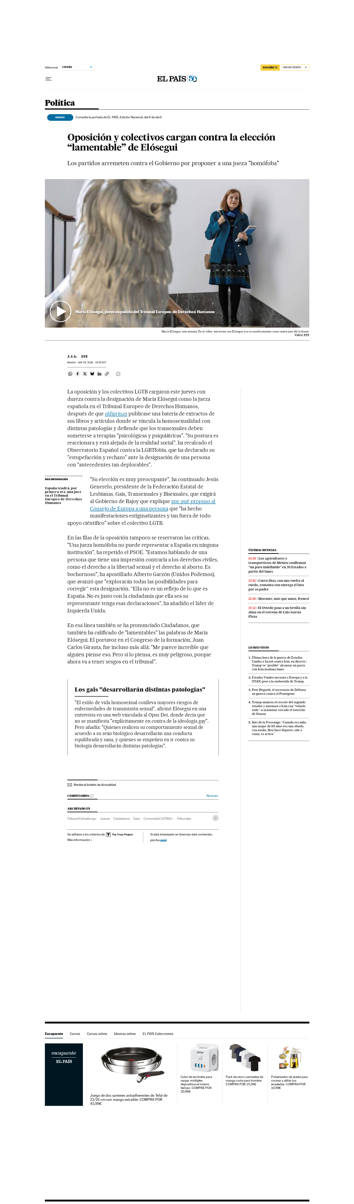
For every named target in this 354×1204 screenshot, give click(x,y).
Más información (79, 840)
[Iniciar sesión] (295, 68)
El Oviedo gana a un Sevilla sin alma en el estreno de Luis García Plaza (277, 612)
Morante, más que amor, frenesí (283, 599)
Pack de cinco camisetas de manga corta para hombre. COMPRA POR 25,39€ (244, 1080)
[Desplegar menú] (48, 79)
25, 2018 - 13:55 (92, 362)
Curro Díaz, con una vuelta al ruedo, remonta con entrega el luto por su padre (276, 585)
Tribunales (184, 818)
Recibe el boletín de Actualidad (95, 785)
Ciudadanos (121, 818)
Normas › (213, 795)
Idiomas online (125, 1034)
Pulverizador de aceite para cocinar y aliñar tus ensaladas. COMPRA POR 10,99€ (289, 1082)
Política (60, 103)
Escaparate (54, 1034)
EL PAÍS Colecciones (158, 1034)
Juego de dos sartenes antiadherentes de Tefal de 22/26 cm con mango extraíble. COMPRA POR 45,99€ (128, 1100)
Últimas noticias (262, 550)
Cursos (75, 1034)
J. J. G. (72, 356)
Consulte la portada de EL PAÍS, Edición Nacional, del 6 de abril (118, 117)
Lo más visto (258, 647)
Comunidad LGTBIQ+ (158, 818)
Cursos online (97, 1034)
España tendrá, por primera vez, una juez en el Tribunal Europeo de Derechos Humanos (63, 496)
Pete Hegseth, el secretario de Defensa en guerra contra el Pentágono (279, 691)
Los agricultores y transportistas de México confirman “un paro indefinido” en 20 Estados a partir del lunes (277, 565)
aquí (163, 840)
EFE (84, 356)
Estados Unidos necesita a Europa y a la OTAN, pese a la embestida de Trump (280, 679)
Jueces (105, 818)
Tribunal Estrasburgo (81, 818)
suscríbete (270, 67)
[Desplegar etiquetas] (215, 818)
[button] (177, 253)
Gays (136, 818)
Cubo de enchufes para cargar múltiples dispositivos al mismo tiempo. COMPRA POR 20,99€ (196, 1084)
